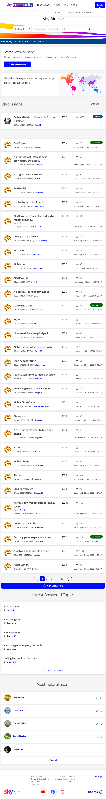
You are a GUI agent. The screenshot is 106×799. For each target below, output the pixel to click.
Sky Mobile (53, 18)
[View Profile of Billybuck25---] (39, 493)
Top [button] (100, 776)
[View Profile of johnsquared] (40, 365)
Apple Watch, (21, 564)
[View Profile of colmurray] (39, 541)
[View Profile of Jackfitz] (38, 147)
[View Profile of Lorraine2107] (40, 514)
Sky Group (35, 784)
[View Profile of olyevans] (11, 662)
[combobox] (59, 29)
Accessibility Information (65, 779)
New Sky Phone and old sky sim (31, 551)
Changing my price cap (26, 236)
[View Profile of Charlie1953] (39, 337)
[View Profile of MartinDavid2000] (41, 406)
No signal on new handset (28, 174)
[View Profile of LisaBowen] (39, 465)
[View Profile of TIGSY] (36, 324)
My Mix (18, 319)
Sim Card (19, 250)
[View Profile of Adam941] (38, 268)
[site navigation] (3, 5)
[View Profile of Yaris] (36, 569)
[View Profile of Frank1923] (39, 192)
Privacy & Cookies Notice (40, 779)
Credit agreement (23, 488)
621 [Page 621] (62, 578)
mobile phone (12, 632)
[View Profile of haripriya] (38, 165)
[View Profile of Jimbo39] (38, 420)
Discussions (44, 4)
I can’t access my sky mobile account (34, 374)
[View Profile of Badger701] (39, 393)
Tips (65, 4)
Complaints (35, 782)
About (74, 4)
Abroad (18, 475)
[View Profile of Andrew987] (39, 206)
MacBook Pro (21, 278)
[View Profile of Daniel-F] (38, 125)
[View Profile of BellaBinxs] (39, 528)
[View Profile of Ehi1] (35, 282)
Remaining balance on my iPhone (32, 388)
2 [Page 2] (46, 578)
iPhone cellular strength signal (31, 333)
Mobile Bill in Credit (24, 402)
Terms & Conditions (67, 776)
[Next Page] (69, 579)
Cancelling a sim (23, 305)
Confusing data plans (26, 523)
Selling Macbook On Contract (20, 658)
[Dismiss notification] (102, 12)
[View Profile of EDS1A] (36, 254)
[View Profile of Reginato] (38, 438)
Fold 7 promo (21, 143)
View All (53, 760)
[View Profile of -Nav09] (37, 452)
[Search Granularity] (22, 29)
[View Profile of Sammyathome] (40, 241)
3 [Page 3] (51, 578)
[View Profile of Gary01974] (38, 379)
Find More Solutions (53, 670)
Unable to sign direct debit (29, 202)
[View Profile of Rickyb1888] (39, 479)
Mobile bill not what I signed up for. (33, 347)
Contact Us (70, 782)
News (57, 4)
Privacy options (37, 776)
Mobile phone (21, 461)
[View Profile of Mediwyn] (37, 555)
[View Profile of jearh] (36, 296)
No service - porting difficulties (31, 291)
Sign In (100, 5)
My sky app (20, 416)
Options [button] (95, 104)
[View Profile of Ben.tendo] (37, 227)
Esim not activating (25, 360)
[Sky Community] (20, 5)
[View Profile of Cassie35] (38, 351)
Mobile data (20, 264)
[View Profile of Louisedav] (38, 310)
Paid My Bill (20, 188)
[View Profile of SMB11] (37, 179)
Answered (96, 143)
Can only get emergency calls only (33, 537)
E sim (17, 447)
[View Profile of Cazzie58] (11, 636)
